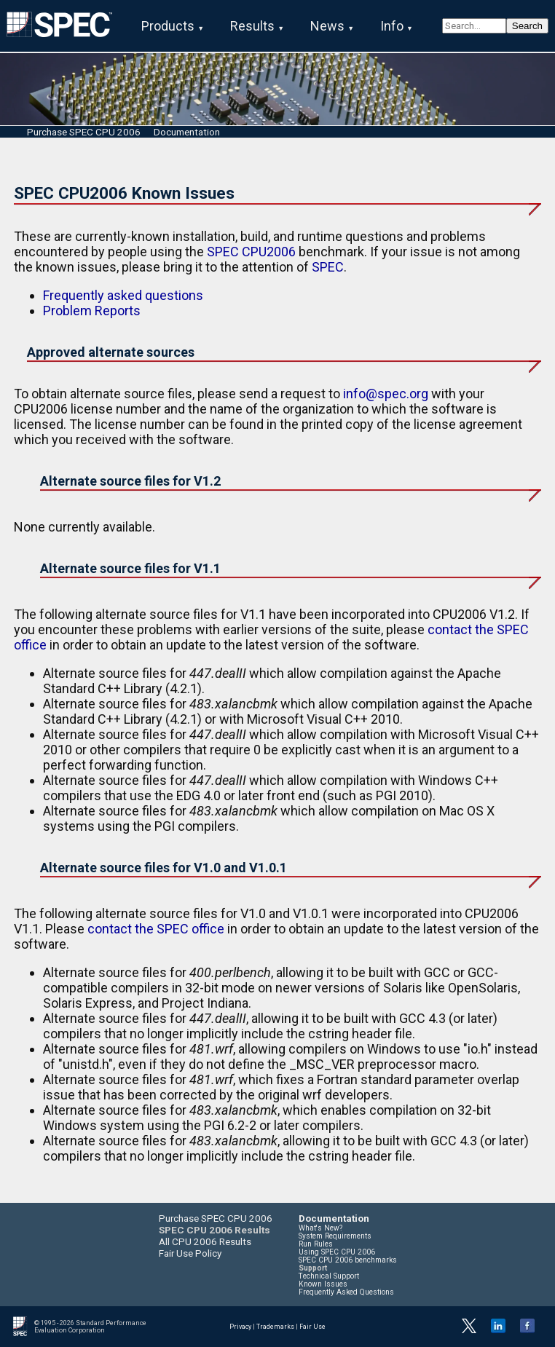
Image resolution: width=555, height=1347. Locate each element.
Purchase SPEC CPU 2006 (84, 132)
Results (252, 25)
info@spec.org (385, 393)
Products (167, 25)
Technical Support (329, 1276)
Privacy (240, 1326)
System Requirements (335, 1236)
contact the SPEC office (155, 928)
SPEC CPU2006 (251, 251)
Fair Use (312, 1326)
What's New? (320, 1228)
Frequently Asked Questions (346, 1292)
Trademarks (275, 1326)
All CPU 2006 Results (205, 1241)
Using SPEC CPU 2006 (337, 1252)
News (327, 25)
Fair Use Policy (190, 1253)
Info (392, 25)
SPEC (328, 266)
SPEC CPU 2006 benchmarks (348, 1260)
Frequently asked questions (123, 295)
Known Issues (323, 1284)
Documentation (187, 132)
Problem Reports (92, 310)
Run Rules (316, 1244)
